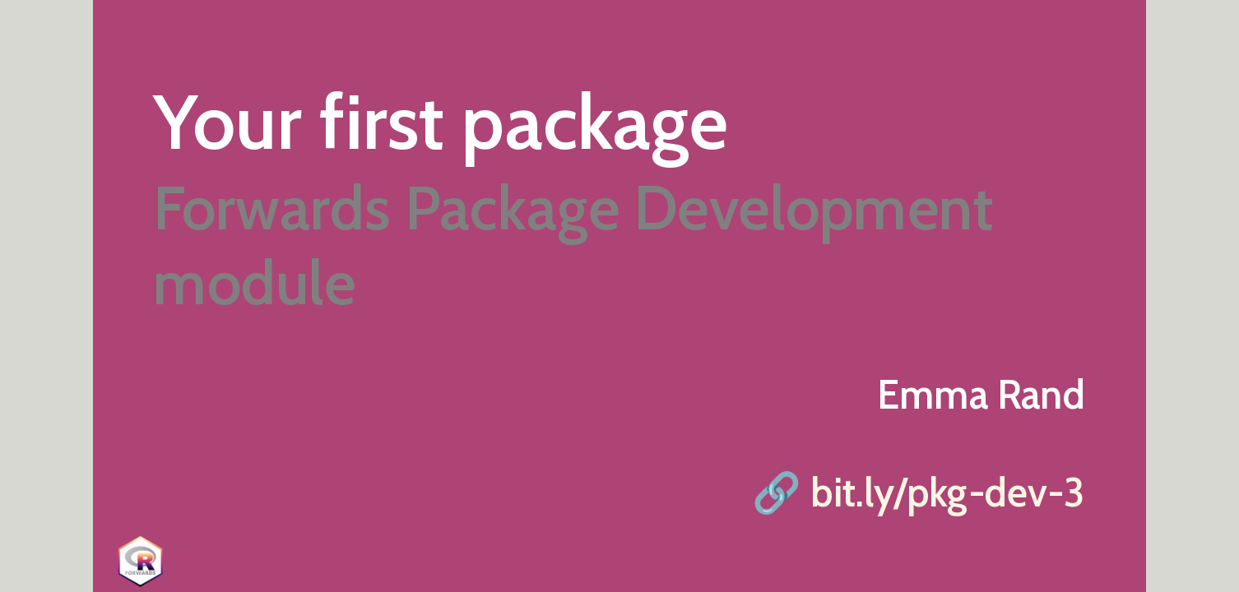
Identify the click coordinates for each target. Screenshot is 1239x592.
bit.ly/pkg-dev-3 (948, 492)
